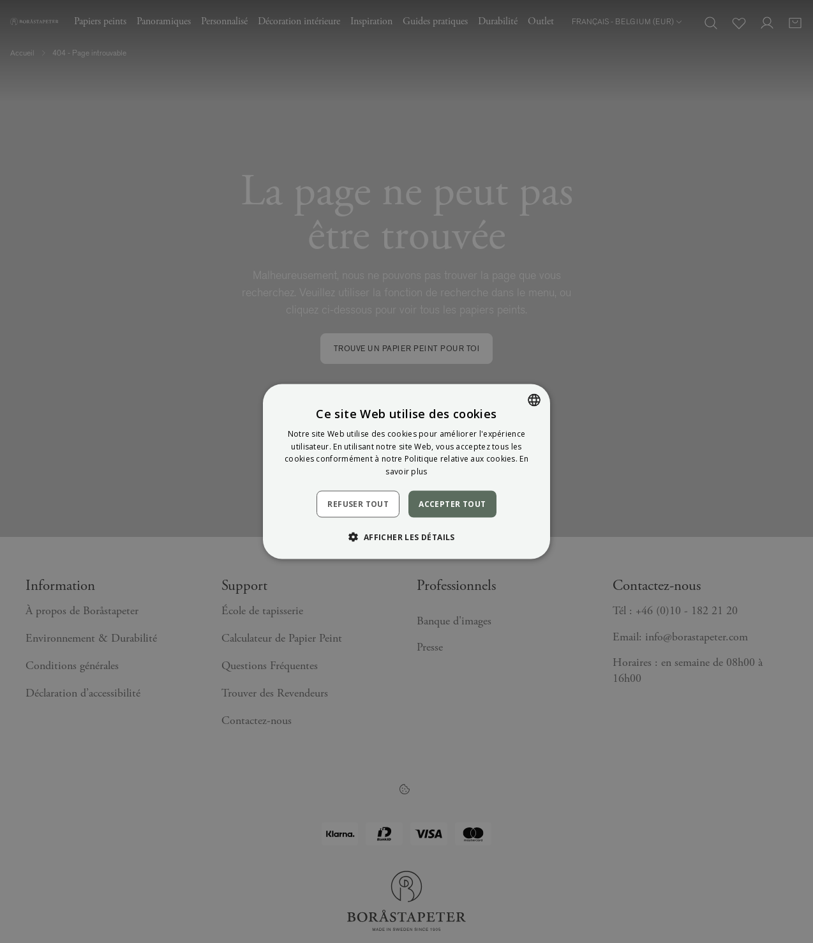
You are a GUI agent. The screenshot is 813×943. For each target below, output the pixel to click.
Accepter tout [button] (452, 504)
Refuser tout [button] (358, 504)
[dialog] (406, 471)
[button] (406, 537)
